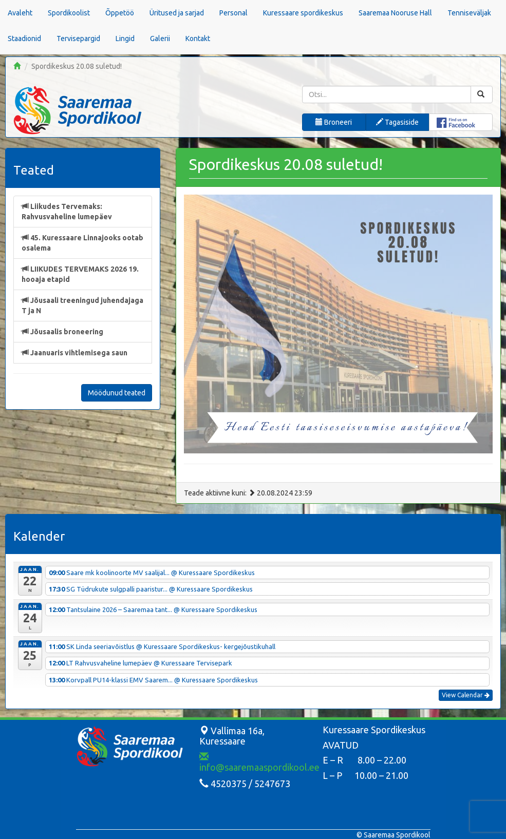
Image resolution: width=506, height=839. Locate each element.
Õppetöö (119, 13)
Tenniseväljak (469, 13)
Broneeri (333, 122)
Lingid (125, 38)
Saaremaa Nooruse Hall (395, 13)
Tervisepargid (78, 38)
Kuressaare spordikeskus (303, 13)
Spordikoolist (69, 13)
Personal (233, 13)
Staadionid (24, 38)
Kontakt (197, 38)
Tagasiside (397, 122)
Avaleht (20, 13)
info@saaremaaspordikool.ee (259, 762)
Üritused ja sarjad (176, 13)
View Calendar (466, 695)
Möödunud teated (116, 393)
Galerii (160, 38)
